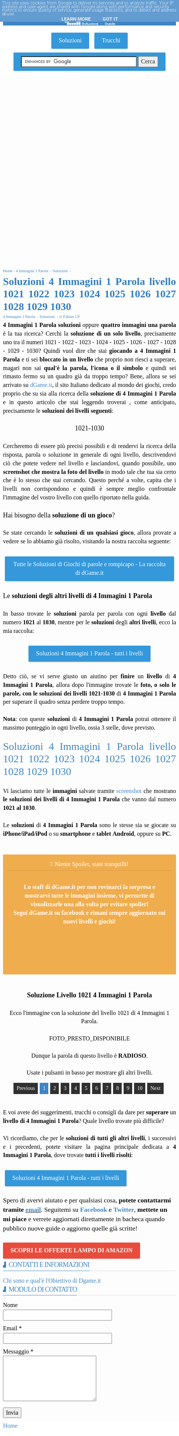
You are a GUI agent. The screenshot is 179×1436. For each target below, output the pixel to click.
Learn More (76, 19)
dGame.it (41, 385)
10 (139, 1088)
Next (155, 1088)
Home (10, 1426)
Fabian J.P (71, 317)
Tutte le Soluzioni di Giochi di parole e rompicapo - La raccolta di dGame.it (89, 568)
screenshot (129, 791)
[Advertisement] (89, 168)
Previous (25, 1088)
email (33, 1209)
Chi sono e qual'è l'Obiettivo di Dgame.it (52, 1280)
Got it (110, 19)
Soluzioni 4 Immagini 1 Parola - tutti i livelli (89, 653)
